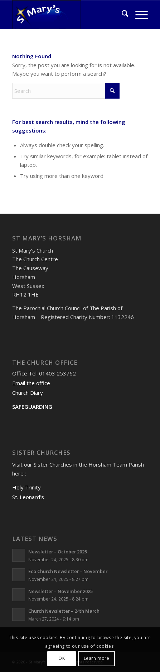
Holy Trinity (26, 487)
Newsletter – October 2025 (57, 551)
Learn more (97, 658)
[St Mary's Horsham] (66, 14)
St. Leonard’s (28, 497)
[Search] (122, 14)
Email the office (31, 383)
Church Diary (27, 392)
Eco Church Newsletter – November (67, 571)
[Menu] (138, 14)
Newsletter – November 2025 (60, 591)
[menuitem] (122, 14)
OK (61, 658)
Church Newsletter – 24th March (64, 611)
